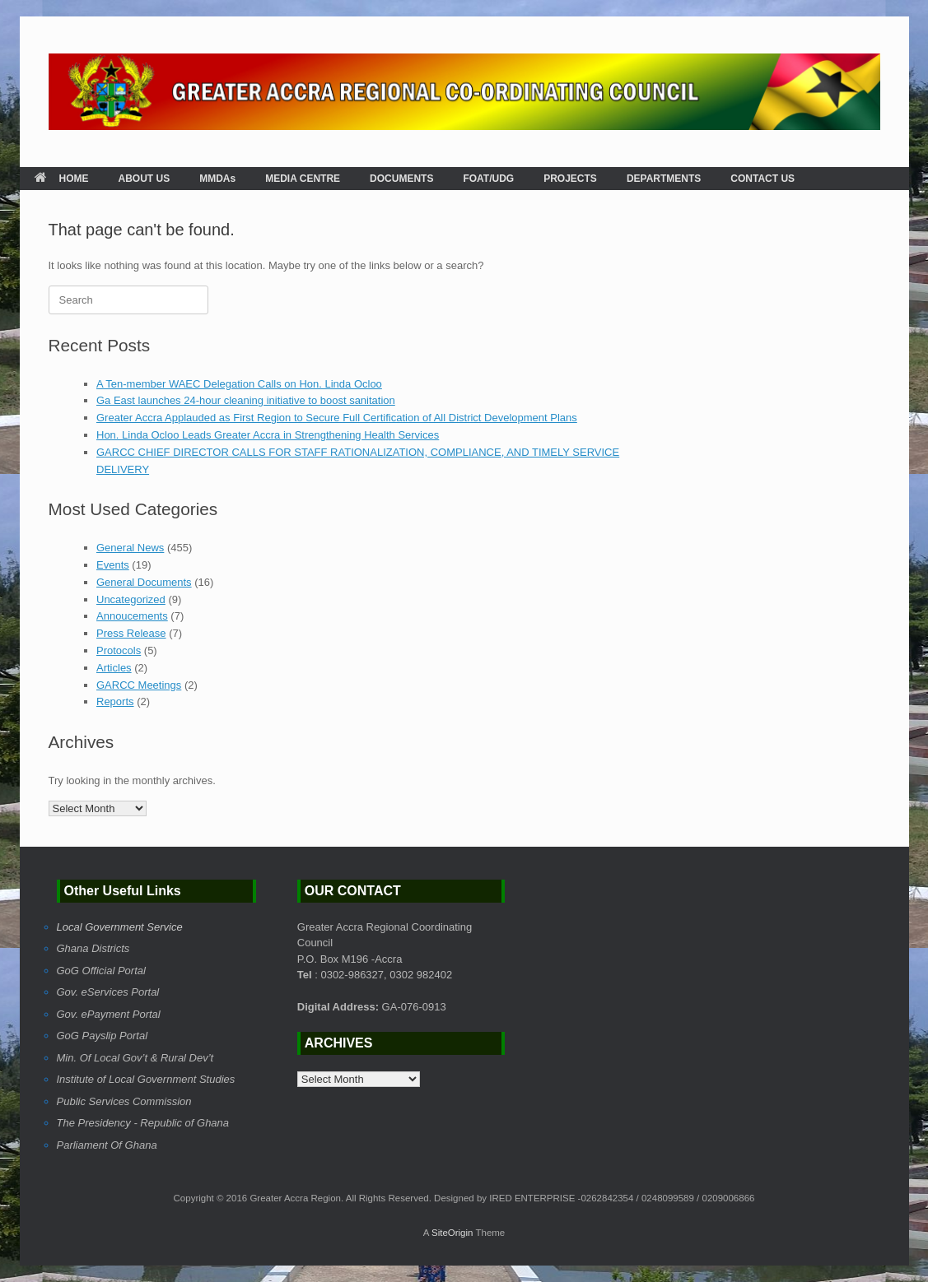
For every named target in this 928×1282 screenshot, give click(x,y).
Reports (115, 701)
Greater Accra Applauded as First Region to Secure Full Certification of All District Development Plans (336, 417)
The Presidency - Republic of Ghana (143, 1123)
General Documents (144, 582)
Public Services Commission (124, 1101)
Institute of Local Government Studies (146, 1079)
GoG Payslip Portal (102, 1035)
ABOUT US (144, 178)
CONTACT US (762, 178)
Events (112, 565)
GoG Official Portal (101, 970)
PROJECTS (570, 178)
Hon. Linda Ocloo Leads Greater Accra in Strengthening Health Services (267, 435)
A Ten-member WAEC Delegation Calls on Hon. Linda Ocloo (239, 384)
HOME (62, 178)
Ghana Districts (93, 948)
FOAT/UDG (488, 178)
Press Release (131, 633)
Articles (114, 668)
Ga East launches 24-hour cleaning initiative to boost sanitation (245, 400)
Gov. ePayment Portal (109, 1014)
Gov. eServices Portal (108, 992)
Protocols (118, 650)
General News (130, 547)
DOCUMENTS (401, 178)
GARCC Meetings (138, 685)
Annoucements (132, 616)
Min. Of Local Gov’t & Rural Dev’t (135, 1058)
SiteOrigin (452, 1233)
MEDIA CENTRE (302, 178)
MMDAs (217, 178)
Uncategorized (131, 599)
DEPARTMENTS (664, 178)
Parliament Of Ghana (107, 1145)
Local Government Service (120, 927)
